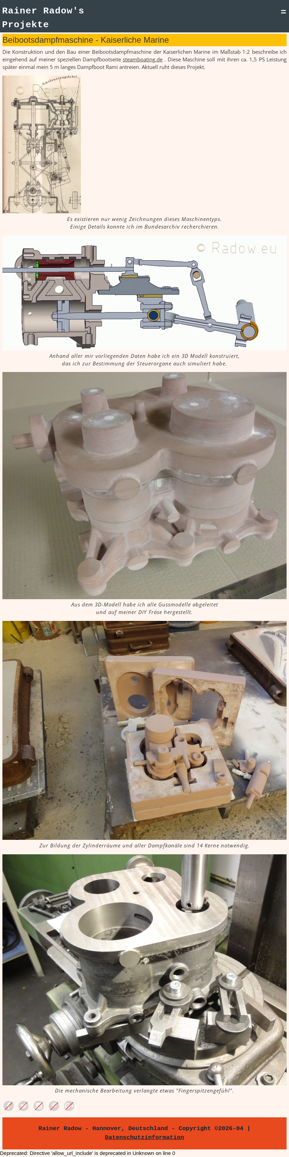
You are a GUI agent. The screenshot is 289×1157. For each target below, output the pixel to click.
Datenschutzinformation (144, 1137)
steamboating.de (142, 59)
